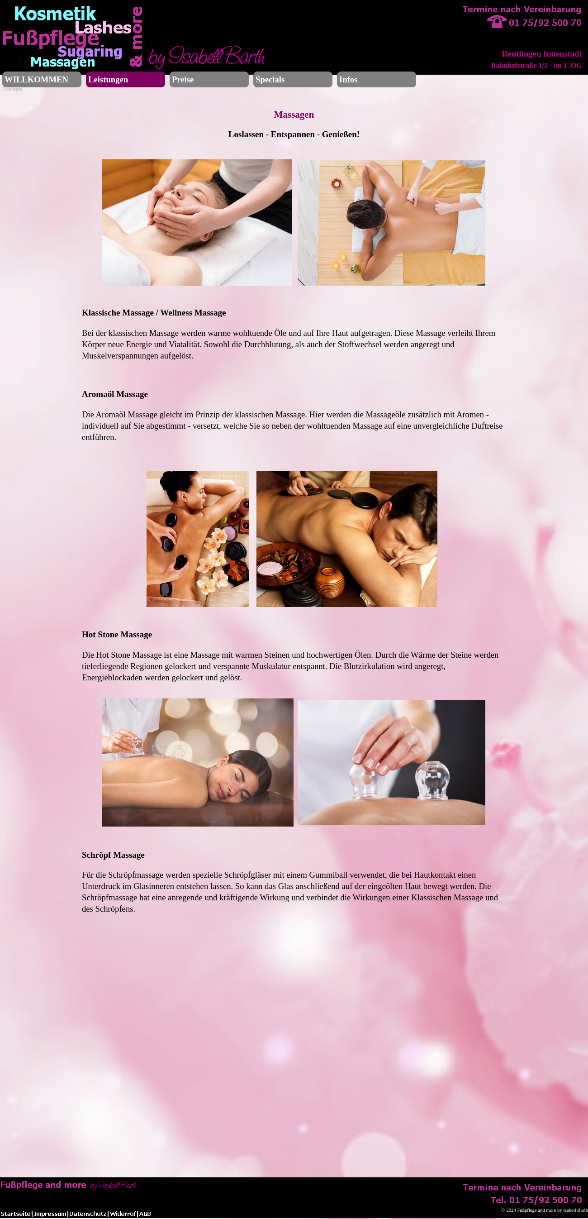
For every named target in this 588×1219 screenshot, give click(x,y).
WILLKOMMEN (36, 79)
